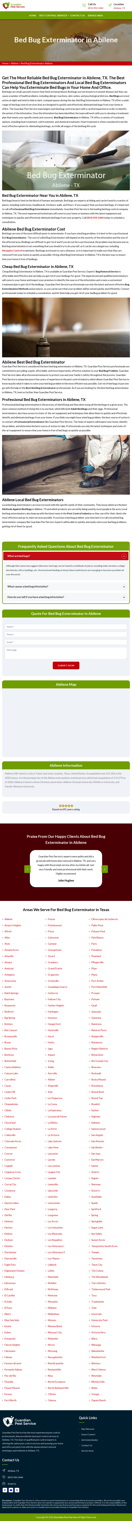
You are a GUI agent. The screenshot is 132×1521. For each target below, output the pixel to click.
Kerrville (52, 1073)
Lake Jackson (54, 1141)
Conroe (8, 1153)
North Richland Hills (58, 1387)
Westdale (96, 1375)
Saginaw (95, 1116)
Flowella (8, 1381)
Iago (50, 1048)
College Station (12, 1128)
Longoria (52, 1209)
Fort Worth (10, 1400)
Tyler (94, 1307)
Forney (8, 1394)
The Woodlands (99, 1276)
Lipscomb (53, 1190)
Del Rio (8, 1215)
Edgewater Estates (14, 1270)
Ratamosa (96, 1042)
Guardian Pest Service (65, 1517)
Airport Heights (12, 925)
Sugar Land (97, 1227)
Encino (7, 1326)
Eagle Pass (10, 1264)
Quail (94, 1005)
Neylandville (54, 1369)
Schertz (95, 1172)
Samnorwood (98, 1128)
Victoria (95, 1326)
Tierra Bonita (98, 1283)
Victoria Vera (98, 1332)
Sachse (95, 1110)
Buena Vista (10, 1048)
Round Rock (97, 1091)
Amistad (8, 968)
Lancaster (53, 1153)
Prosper (95, 993)
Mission (52, 1320)
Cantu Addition (12, 1067)
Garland (52, 943)
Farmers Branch (12, 1363)
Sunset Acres (98, 1239)
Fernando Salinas (13, 1369)
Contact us (77, 15)
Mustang (52, 1351)
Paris (94, 943)
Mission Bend (55, 1326)
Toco (94, 1295)
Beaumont (9, 1005)
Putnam (95, 999)
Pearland (96, 956)
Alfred (7, 931)
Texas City (96, 1264)
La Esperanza (54, 1110)
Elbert (7, 1314)
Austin (7, 986)
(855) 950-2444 (95, 8)
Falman (8, 1357)
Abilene (15, 63)
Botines (8, 1024)
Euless (7, 1332)
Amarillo (8, 956)
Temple (95, 1252)
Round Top (97, 1098)
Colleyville (9, 1135)
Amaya (8, 962)
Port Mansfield (99, 986)
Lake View (53, 1147)
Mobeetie (53, 1338)
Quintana (96, 1017)
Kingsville (53, 1085)
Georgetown (54, 949)
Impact (51, 1054)
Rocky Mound (98, 1079)
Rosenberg (97, 1085)
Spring (94, 1215)
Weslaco (95, 1363)
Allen (7, 937)
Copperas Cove (12, 1172)
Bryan (7, 1042)
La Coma (52, 1104)
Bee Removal (87, 1429)
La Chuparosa (55, 1098)
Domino (8, 1246)
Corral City (10, 1184)
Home (32, 15)
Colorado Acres (12, 1141)
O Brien (52, 1394)
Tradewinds (97, 1301)
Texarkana (96, 1258)
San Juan (95, 1153)
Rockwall (96, 1073)
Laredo (51, 1159)
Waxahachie (97, 1351)
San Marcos (97, 1159)
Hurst (51, 1036)
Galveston (53, 937)
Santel (94, 1165)
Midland (52, 1307)
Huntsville (53, 1030)
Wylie (94, 1387)
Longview (53, 1215)
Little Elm (53, 1196)
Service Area (95, 15)
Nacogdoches (55, 1357)
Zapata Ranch (98, 1400)
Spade (94, 1202)
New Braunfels (55, 1363)
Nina (50, 1375)
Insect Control (88, 1434)
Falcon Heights (12, 1344)
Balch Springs (11, 993)
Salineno (95, 1122)
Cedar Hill (9, 1091)
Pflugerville (97, 962)
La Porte (52, 1128)
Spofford (96, 1209)
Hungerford (54, 1024)
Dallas (7, 1196)
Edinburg (9, 1276)
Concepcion (10, 1147)
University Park (99, 1320)
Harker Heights (56, 1005)
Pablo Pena (97, 925)
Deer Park (9, 1209)
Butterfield (10, 1060)
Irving (51, 1060)
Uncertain (96, 1314)
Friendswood (55, 925)
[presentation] (27, 869)
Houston (52, 1017)
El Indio (8, 1301)
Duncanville (10, 1258)
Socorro (95, 1190)
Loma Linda (54, 1202)
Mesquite (53, 1301)
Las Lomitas (54, 1165)
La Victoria (53, 1135)
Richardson (97, 1054)
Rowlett (95, 1104)
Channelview (11, 1104)
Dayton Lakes (11, 1202)
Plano (94, 974)
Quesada (96, 1011)
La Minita (52, 1122)
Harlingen (53, 1011)
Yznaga (95, 1394)
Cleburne (9, 1116)
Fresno (51, 919)
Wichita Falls (98, 1381)
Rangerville (97, 1036)
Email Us (12, 1483)
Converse (9, 1159)
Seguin (94, 1178)
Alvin (7, 943)
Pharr (94, 968)
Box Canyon (10, 1030)
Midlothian (53, 1314)
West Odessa (98, 1369)
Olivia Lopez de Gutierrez (104, 919)
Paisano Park (98, 931)
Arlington (9, 974)
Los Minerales (55, 1233)
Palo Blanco (97, 937)
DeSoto (8, 1233)
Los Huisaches (55, 1227)
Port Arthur (97, 980)
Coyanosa (9, 1190)
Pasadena (96, 949)
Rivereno (96, 1067)
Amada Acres (11, 949)
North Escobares (57, 1381)
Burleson (9, 1054)
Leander (52, 1178)
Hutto (51, 1042)
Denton (8, 1227)
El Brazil (8, 1289)
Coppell (8, 1165)
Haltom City (54, 999)
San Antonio (97, 1141)
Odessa (52, 1400)
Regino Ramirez (99, 1048)
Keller (51, 1067)
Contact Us (86, 1445)
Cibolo (7, 1110)
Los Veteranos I (56, 1246)
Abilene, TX (119, 8)
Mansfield (53, 1276)
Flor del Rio (10, 1375)
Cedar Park (10, 1098)
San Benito (97, 1147)
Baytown (9, 999)
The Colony (97, 1270)
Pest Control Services (53, 15)
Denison (8, 1221)
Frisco (51, 931)
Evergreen (9, 1338)
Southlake (96, 1196)
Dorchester (10, 1252)
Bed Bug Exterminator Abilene (37, 63)
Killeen (51, 1079)
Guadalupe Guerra (57, 986)
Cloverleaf (10, 1122)
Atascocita (10, 980)
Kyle (50, 1091)
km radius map (66, 722)
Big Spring (9, 1017)
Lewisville (53, 1184)
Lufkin (51, 1270)
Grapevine (53, 974)
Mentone (52, 1295)
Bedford (8, 1011)
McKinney (53, 1289)
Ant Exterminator (89, 1439)
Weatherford (98, 1357)
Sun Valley (96, 1233)
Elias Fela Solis (11, 1320)
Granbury (53, 962)
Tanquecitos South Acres (104, 1246)
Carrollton (10, 1079)
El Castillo (9, 1295)
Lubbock (52, 1264)
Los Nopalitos (55, 1239)
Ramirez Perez (99, 1030)
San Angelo (97, 1135)
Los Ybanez (54, 1258)
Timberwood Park (101, 1289)
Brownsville (10, 1036)
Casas (7, 1085)
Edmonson (10, 1283)
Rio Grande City (99, 1060)
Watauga (96, 1344)
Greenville (53, 980)
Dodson (8, 1239)
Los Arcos (53, 1221)
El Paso (8, 1307)
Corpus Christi (12, 1178)
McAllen (52, 1283)
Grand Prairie (55, 968)
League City (54, 1172)
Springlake (96, 1221)
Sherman (96, 1184)
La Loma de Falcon (57, 1116)
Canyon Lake (11, 1073)
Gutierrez (53, 993)
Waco (94, 1338)
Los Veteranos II (56, 1252)
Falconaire (9, 1351)
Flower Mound (12, 1387)
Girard (51, 956)
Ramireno (96, 1024)
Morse (51, 1344)
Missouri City (55, 1332)
